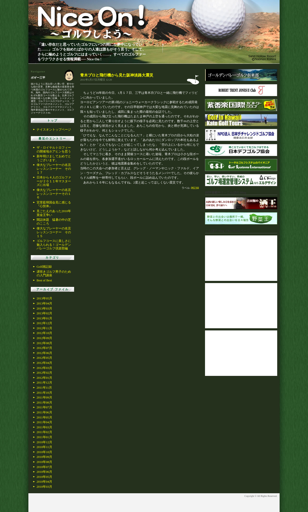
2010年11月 (44, 447)
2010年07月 (44, 467)
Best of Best (44, 280)
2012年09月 (44, 338)
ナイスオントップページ (54, 129)
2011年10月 (44, 392)
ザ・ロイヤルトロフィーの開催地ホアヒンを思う (54, 149)
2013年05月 (44, 298)
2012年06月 (44, 353)
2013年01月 (44, 318)
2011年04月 (44, 422)
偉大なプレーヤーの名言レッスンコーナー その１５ (54, 232)
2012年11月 (44, 328)
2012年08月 (44, 343)
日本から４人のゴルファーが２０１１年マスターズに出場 (54, 181)
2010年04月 (44, 481)
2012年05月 (44, 358)
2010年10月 (44, 452)
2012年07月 (44, 348)
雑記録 (195, 187)
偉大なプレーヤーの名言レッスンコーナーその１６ (54, 193)
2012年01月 (44, 377)
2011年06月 (44, 412)
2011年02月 (44, 432)
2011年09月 (44, 397)
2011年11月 (44, 387)
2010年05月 (44, 477)
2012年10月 (44, 333)
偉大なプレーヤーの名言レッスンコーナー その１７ (54, 168)
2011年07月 (44, 407)
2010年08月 (44, 462)
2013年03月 (44, 308)
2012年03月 (44, 368)
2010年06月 (44, 472)
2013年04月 (44, 303)
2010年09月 (44, 457)
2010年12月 (44, 442)
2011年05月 (44, 417)
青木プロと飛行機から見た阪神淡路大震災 (116, 75)
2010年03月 (44, 486)
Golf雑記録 (44, 266)
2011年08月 (44, 402)
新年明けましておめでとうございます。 (54, 158)
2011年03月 (44, 427)
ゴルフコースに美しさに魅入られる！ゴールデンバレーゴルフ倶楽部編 (54, 244)
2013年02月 (44, 313)
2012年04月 (44, 363)
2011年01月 (44, 437)
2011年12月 (44, 382)
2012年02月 (44, 372)
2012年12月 (44, 323)
